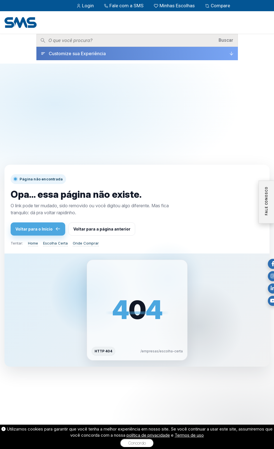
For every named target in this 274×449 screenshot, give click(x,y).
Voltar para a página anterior (101, 229)
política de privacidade (148, 435)
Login (85, 5)
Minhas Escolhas (175, 5)
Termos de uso (189, 435)
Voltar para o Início (37, 228)
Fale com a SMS (124, 5)
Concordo (137, 443)
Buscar (226, 40)
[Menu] (265, 22)
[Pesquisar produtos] (131, 40)
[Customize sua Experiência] (137, 53)
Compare (217, 5)
